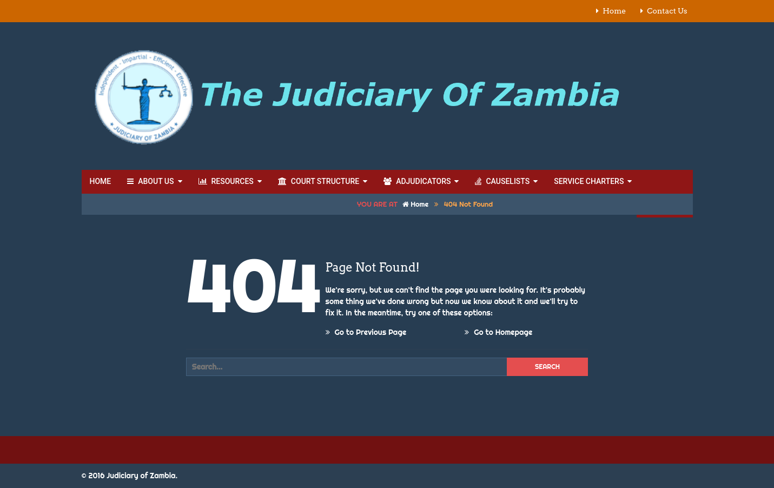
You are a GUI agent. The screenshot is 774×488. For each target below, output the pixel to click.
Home (614, 10)
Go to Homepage (498, 332)
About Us (150, 181)
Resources (226, 181)
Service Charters (589, 181)
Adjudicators (417, 181)
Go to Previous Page (366, 332)
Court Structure (318, 181)
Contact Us (667, 10)
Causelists (502, 181)
